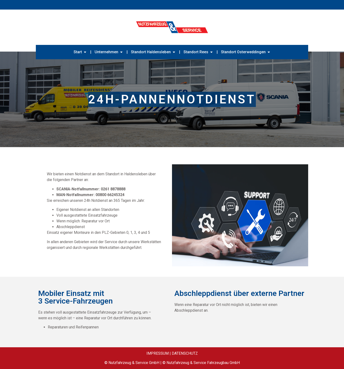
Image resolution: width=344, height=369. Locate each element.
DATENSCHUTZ (185, 353)
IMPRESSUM (157, 353)
